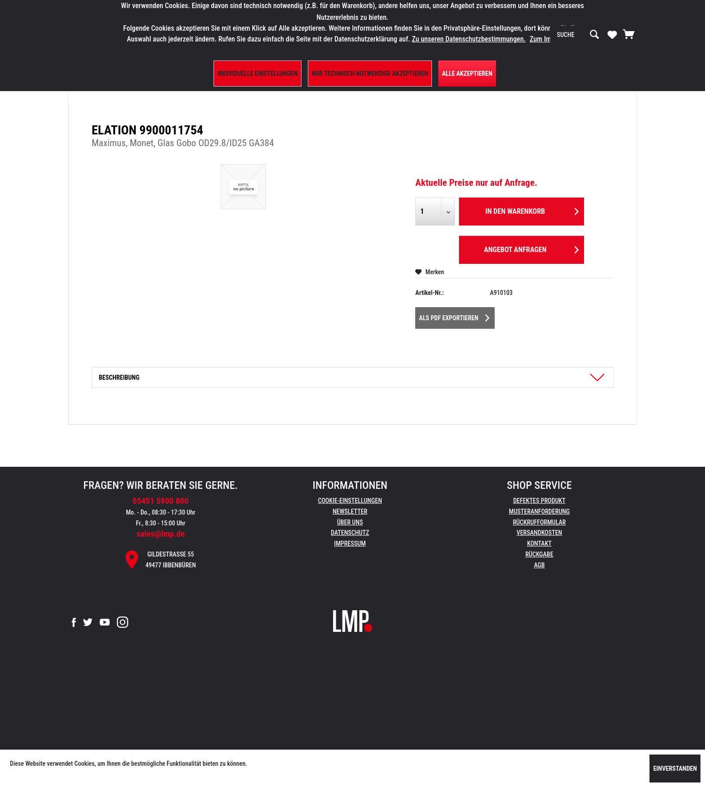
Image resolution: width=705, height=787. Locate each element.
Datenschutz (350, 532)
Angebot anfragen (531, 248)
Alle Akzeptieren (467, 73)
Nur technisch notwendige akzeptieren (370, 73)
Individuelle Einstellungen (257, 73)
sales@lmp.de (160, 534)
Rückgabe (539, 554)
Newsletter (350, 511)
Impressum (350, 543)
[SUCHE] (578, 35)
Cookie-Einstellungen (350, 500)
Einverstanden (675, 768)
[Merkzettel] (612, 34)
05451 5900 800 (161, 501)
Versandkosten (539, 532)
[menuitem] (578, 35)
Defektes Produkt (539, 500)
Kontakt (539, 543)
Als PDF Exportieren (454, 316)
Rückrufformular (539, 522)
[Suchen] (594, 35)
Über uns (350, 522)
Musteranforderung (539, 511)
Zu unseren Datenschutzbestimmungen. (468, 39)
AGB (539, 565)
